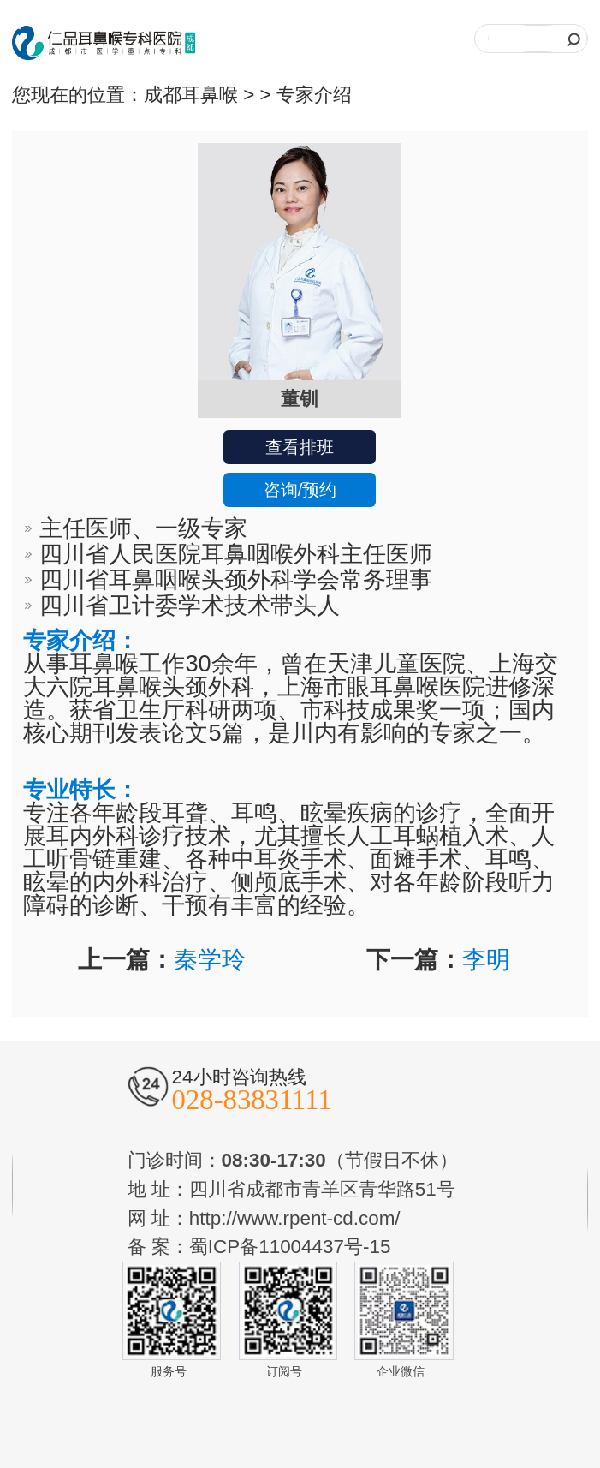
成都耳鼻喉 (191, 94)
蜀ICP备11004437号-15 (290, 1246)
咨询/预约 (300, 489)
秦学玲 (210, 959)
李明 (486, 959)
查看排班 (299, 447)
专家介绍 (314, 94)
